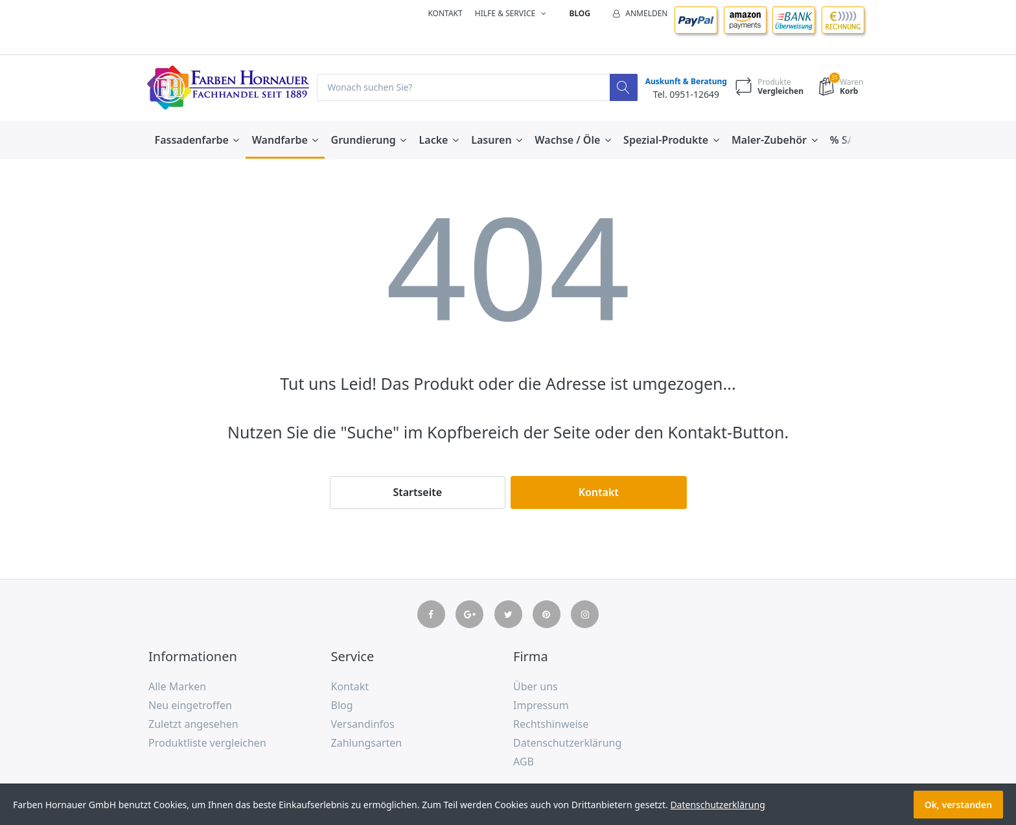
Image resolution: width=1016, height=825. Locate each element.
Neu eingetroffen (190, 706)
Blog (580, 13)
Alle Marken (177, 687)
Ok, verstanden (958, 804)
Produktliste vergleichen (207, 743)
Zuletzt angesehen (193, 724)
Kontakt (445, 13)
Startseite (417, 492)
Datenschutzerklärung (567, 743)
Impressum (541, 706)
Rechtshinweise (550, 724)
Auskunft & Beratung (684, 81)
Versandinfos (363, 724)
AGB (523, 761)
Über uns (535, 687)
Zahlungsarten (366, 743)
